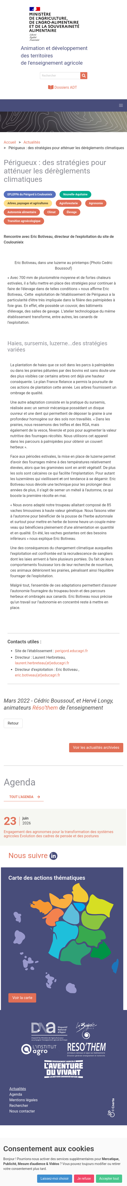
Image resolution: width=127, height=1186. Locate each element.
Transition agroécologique (23, 221)
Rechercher (18, 1105)
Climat (51, 212)
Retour (13, 723)
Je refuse (84, 1178)
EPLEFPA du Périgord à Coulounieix (29, 194)
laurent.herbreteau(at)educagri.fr (42, 663)
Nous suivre (32, 855)
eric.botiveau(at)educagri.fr (37, 675)
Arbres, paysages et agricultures (27, 203)
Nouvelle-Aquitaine (75, 194)
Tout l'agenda (21, 797)
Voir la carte (22, 998)
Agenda (15, 1094)
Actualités (17, 1089)
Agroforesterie (69, 203)
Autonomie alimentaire (21, 212)
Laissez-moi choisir (55, 1178)
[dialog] (63, 1162)
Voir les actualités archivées (96, 747)
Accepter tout (109, 1178)
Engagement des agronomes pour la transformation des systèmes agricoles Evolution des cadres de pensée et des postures (58, 834)
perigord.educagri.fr (71, 651)
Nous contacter (22, 1111)
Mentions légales (23, 1100)
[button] (121, 105)
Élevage (72, 212)
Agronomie (96, 203)
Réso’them (45, 707)
